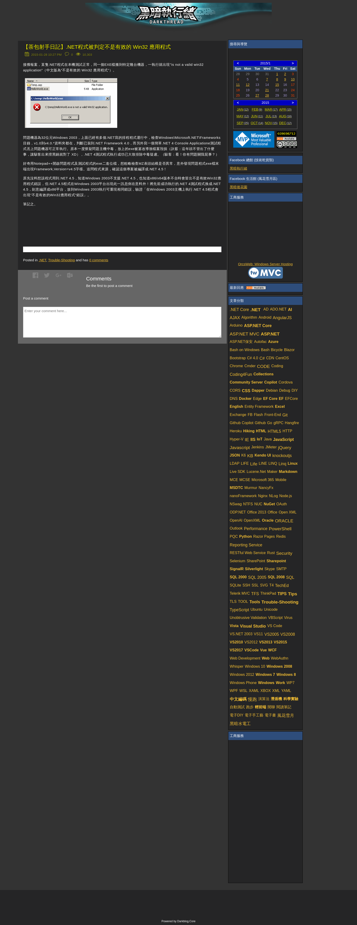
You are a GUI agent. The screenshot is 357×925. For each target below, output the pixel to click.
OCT (257, 123)
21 (267, 90)
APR (285, 109)
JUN (257, 116)
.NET (42, 260)
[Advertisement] (77, 220)
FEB (257, 109)
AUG (285, 116)
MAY (243, 116)
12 (248, 85)
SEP (243, 123)
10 (293, 79)
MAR (271, 109)
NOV (271, 123)
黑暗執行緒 (238, 168)
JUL (271, 116)
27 (257, 95)
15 (277, 85)
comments (98, 260)
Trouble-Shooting (61, 260)
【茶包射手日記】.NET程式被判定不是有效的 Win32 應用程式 (97, 47)
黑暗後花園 (238, 187)
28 (267, 95)
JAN (243, 109)
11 (238, 85)
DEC (285, 123)
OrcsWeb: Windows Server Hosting (265, 264)
